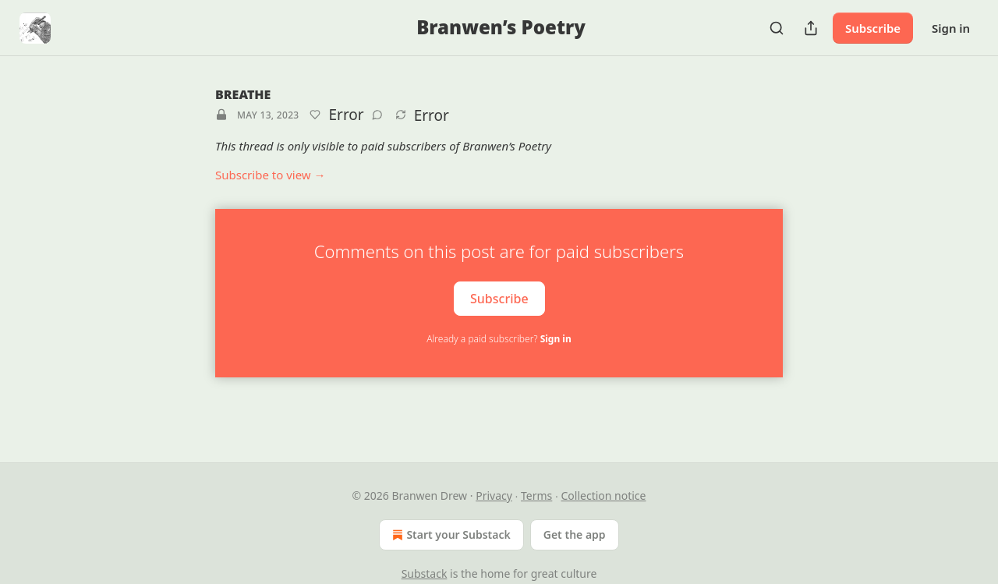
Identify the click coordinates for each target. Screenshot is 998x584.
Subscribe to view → (270, 174)
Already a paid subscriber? (498, 338)
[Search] (776, 28)
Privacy (494, 495)
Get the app (574, 534)
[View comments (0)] (377, 114)
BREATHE (243, 94)
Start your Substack (449, 534)
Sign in (951, 28)
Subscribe (873, 28)
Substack (425, 573)
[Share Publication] (810, 28)
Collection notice (603, 495)
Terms (536, 495)
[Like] (315, 114)
